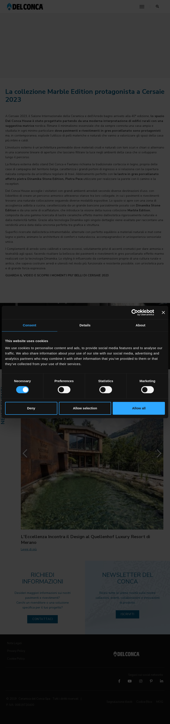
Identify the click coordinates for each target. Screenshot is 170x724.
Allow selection (85, 408)
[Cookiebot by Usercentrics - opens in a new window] (134, 312)
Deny (31, 408)
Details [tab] (85, 325)
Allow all (139, 408)
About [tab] (140, 325)
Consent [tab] (29, 325)
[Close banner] (163, 312)
